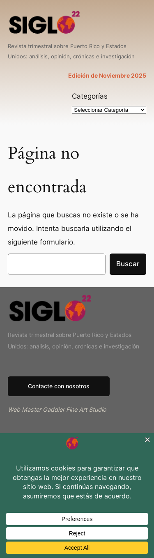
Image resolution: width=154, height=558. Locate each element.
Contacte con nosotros (59, 386)
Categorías (90, 96)
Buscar (128, 264)
